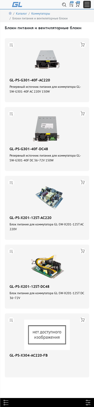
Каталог (21, 13)
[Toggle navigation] (87, 4)
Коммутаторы (40, 13)
